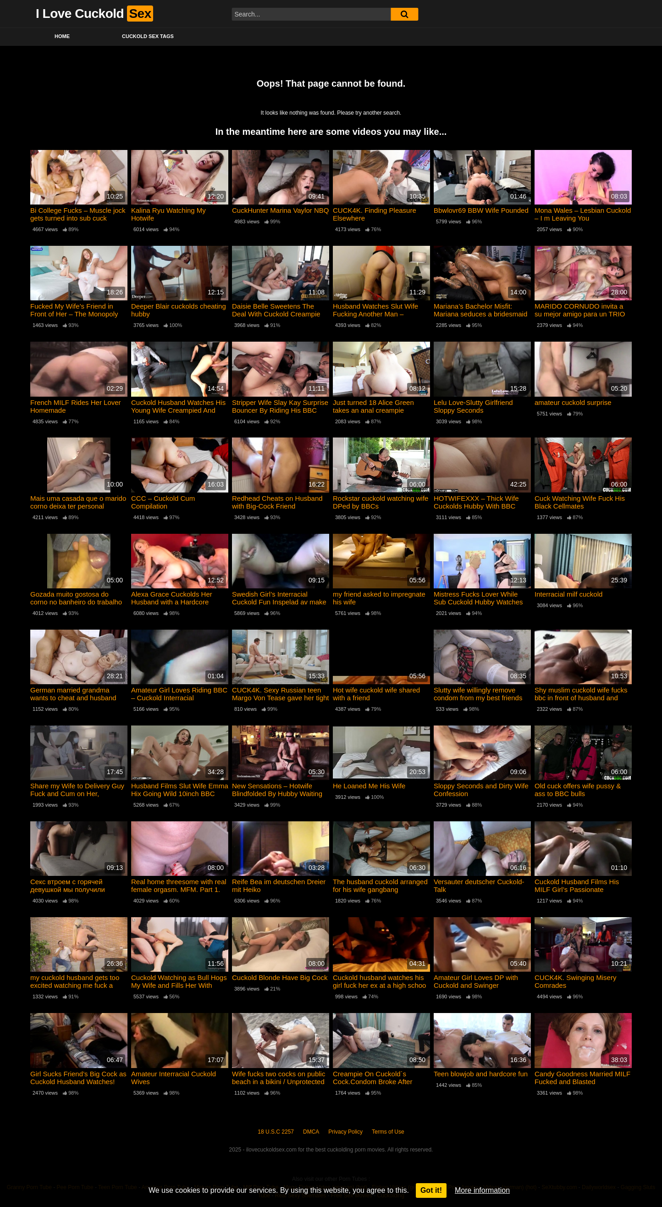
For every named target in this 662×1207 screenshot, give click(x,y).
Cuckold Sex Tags (148, 36)
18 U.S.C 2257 (276, 1132)
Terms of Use (388, 1132)
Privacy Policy (345, 1132)
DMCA (311, 1132)
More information (482, 1190)
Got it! (431, 1190)
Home (62, 36)
